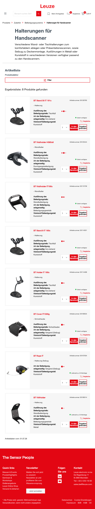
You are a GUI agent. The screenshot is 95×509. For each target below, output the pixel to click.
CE (90, 503)
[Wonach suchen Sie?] (24, 13)
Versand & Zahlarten (10, 489)
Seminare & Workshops (7, 479)
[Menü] (5, 13)
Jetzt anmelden (35, 491)
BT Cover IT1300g (41, 314)
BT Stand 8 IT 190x (42, 230)
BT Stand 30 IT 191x (42, 100)
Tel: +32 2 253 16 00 (83, 481)
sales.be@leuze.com (83, 484)
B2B (79, 503)
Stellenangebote (9, 483)
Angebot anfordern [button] (83, 127)
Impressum (71, 503)
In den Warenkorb (74, 127)
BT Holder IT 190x (41, 272)
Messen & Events (9, 472)
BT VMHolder (39, 397)
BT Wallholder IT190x (43, 186)
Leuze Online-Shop (10, 486)
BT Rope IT (38, 356)
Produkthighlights (9, 475)
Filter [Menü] (47, 79)
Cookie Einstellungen (83, 500)
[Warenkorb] (86, 13)
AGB (85, 503)
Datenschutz (67, 500)
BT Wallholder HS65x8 (44, 142)
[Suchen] (38, 13)
